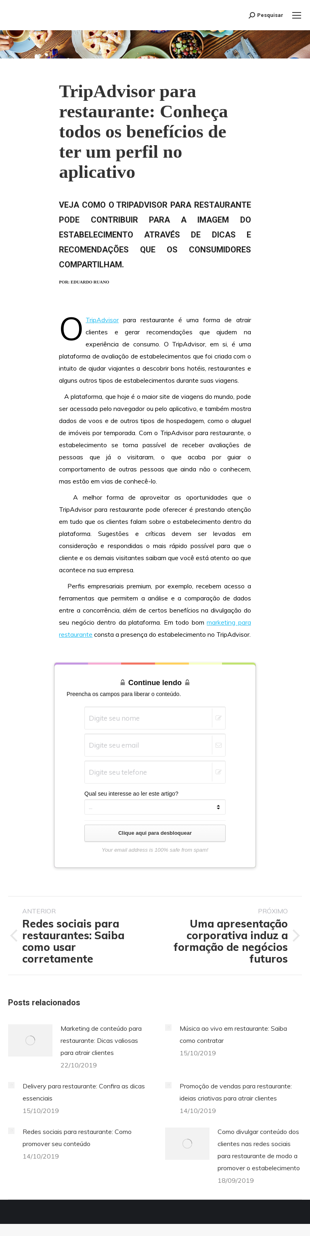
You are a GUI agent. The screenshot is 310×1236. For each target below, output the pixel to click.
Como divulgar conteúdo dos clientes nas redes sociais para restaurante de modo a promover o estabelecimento (259, 1150)
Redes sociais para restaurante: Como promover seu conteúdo (77, 1138)
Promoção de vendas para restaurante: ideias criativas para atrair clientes (236, 1092)
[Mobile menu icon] (296, 15)
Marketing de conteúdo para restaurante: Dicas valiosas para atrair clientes (101, 1040)
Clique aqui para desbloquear (155, 833)
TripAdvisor (102, 320)
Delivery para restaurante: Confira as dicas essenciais (84, 1092)
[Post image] (30, 1040)
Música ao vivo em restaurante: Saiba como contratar (233, 1034)
